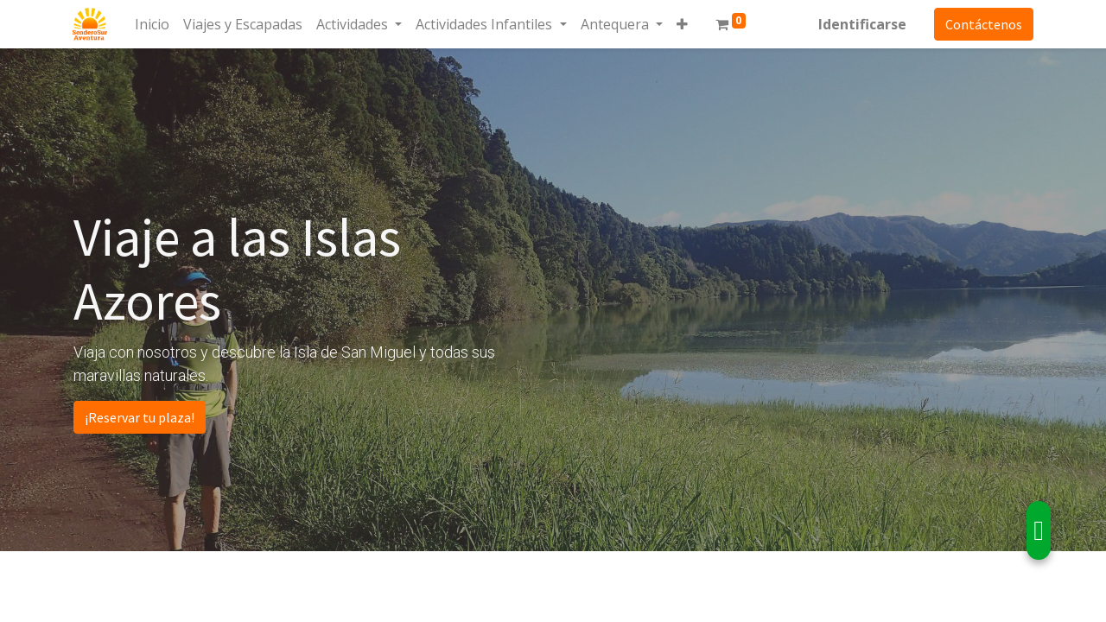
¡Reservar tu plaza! (139, 417)
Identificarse (861, 24)
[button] (682, 24)
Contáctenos (982, 24)
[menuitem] (153, 24)
